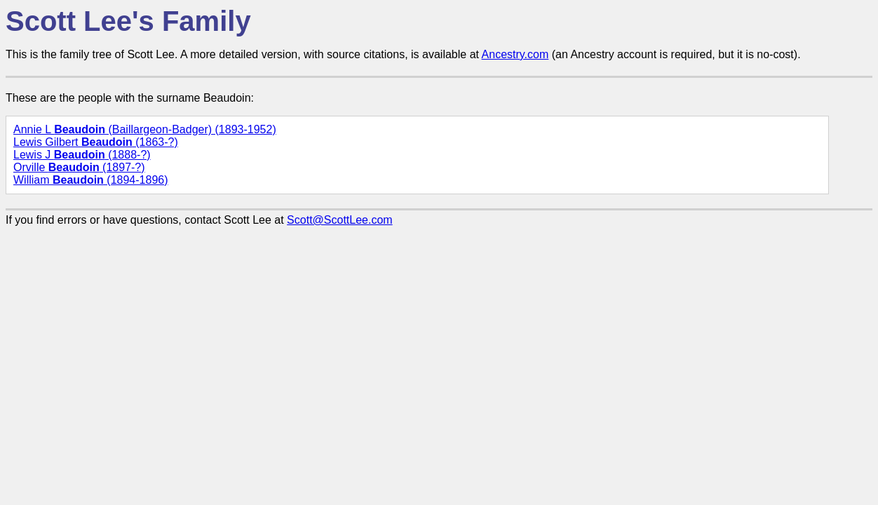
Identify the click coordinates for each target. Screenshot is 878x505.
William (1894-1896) (90, 180)
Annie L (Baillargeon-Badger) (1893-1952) (144, 129)
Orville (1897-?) (79, 167)
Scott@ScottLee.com (340, 220)
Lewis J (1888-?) (82, 155)
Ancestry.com (515, 54)
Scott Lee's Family (128, 21)
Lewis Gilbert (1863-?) (95, 142)
